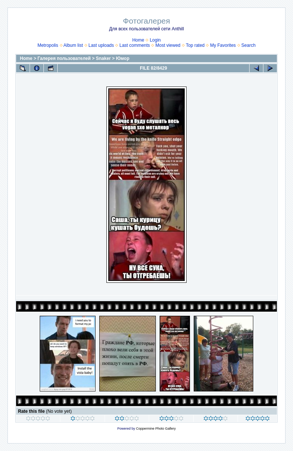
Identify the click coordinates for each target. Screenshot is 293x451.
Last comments (135, 45)
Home (138, 40)
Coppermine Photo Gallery (156, 428)
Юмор (122, 58)
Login (155, 40)
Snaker (103, 58)
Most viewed (168, 45)
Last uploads (101, 45)
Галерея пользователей (64, 58)
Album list (73, 45)
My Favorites (223, 45)
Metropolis (47, 45)
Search (248, 45)
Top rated (195, 45)
